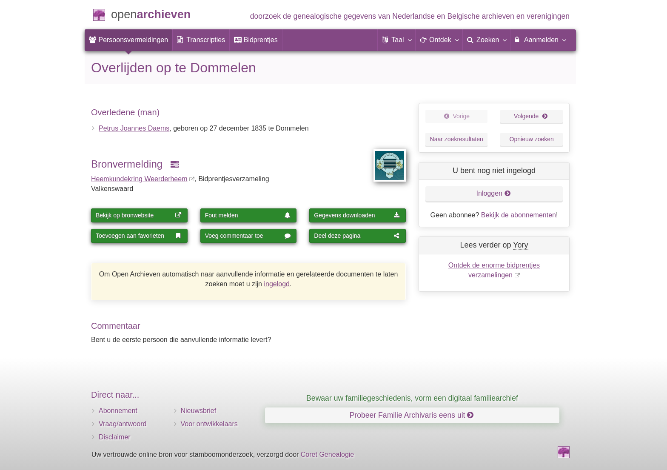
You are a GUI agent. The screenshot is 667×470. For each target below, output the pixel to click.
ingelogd (277, 284)
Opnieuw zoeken (532, 139)
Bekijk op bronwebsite (139, 215)
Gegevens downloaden (357, 215)
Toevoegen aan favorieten (139, 235)
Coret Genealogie (327, 454)
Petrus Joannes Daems (134, 128)
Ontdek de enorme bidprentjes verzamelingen (494, 270)
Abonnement (118, 410)
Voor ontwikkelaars (209, 423)
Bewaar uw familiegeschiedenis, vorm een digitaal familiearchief (412, 398)
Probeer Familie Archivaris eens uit (412, 415)
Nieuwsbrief (199, 410)
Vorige (456, 116)
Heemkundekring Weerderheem (139, 178)
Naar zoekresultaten (456, 139)
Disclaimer (115, 437)
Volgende (531, 116)
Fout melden (248, 215)
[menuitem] (128, 40)
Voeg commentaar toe (248, 235)
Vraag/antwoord (122, 423)
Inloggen (493, 193)
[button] (396, 40)
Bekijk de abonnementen (518, 215)
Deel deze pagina (357, 235)
